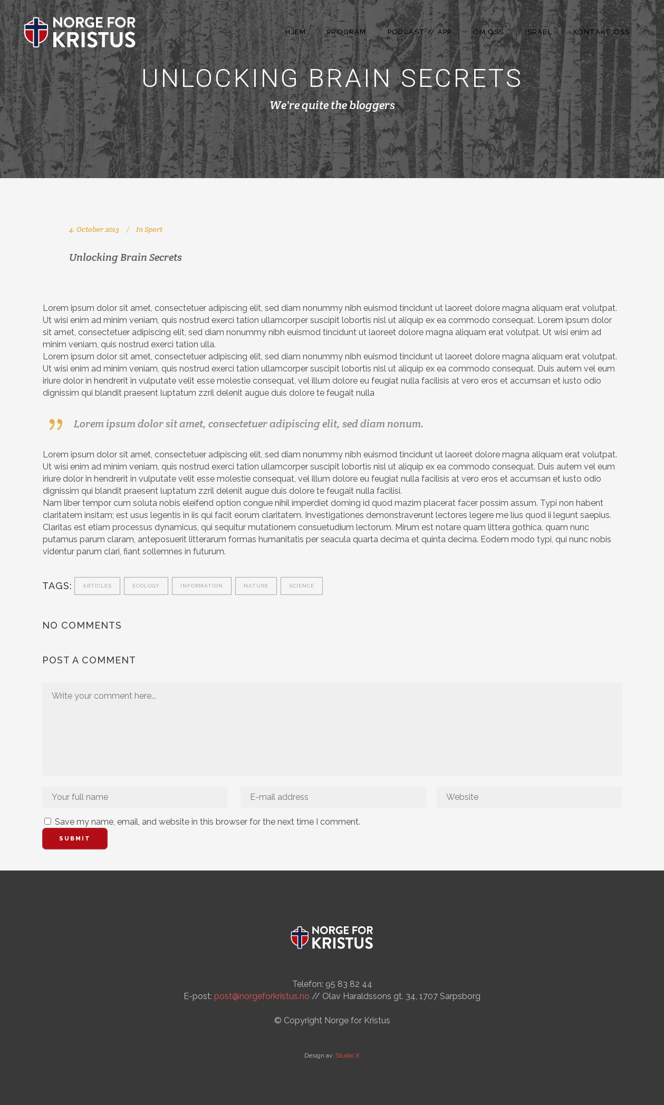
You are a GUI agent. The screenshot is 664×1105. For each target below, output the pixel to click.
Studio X (347, 1055)
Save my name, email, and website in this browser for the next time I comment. (207, 822)
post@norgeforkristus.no (262, 996)
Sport (153, 229)
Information (201, 586)
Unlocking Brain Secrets (125, 257)
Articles (97, 586)
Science (301, 586)
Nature (256, 586)
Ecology (146, 586)
